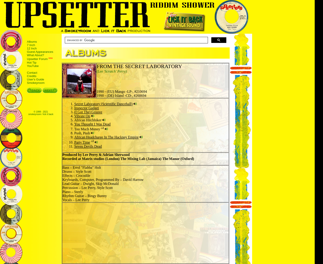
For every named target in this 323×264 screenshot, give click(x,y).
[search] (136, 40)
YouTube (33, 66)
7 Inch (31, 45)
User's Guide (35, 79)
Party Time (82, 142)
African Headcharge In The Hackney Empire (106, 137)
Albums (32, 41)
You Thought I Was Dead (92, 124)
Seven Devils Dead (88, 146)
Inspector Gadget (86, 108)
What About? (35, 55)
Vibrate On (82, 116)
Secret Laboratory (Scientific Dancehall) (103, 104)
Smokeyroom (36, 82)
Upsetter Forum (37, 59)
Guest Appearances (40, 51)
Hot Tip (31, 62)
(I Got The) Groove (88, 112)
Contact (32, 72)
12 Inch (32, 48)
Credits (31, 76)
